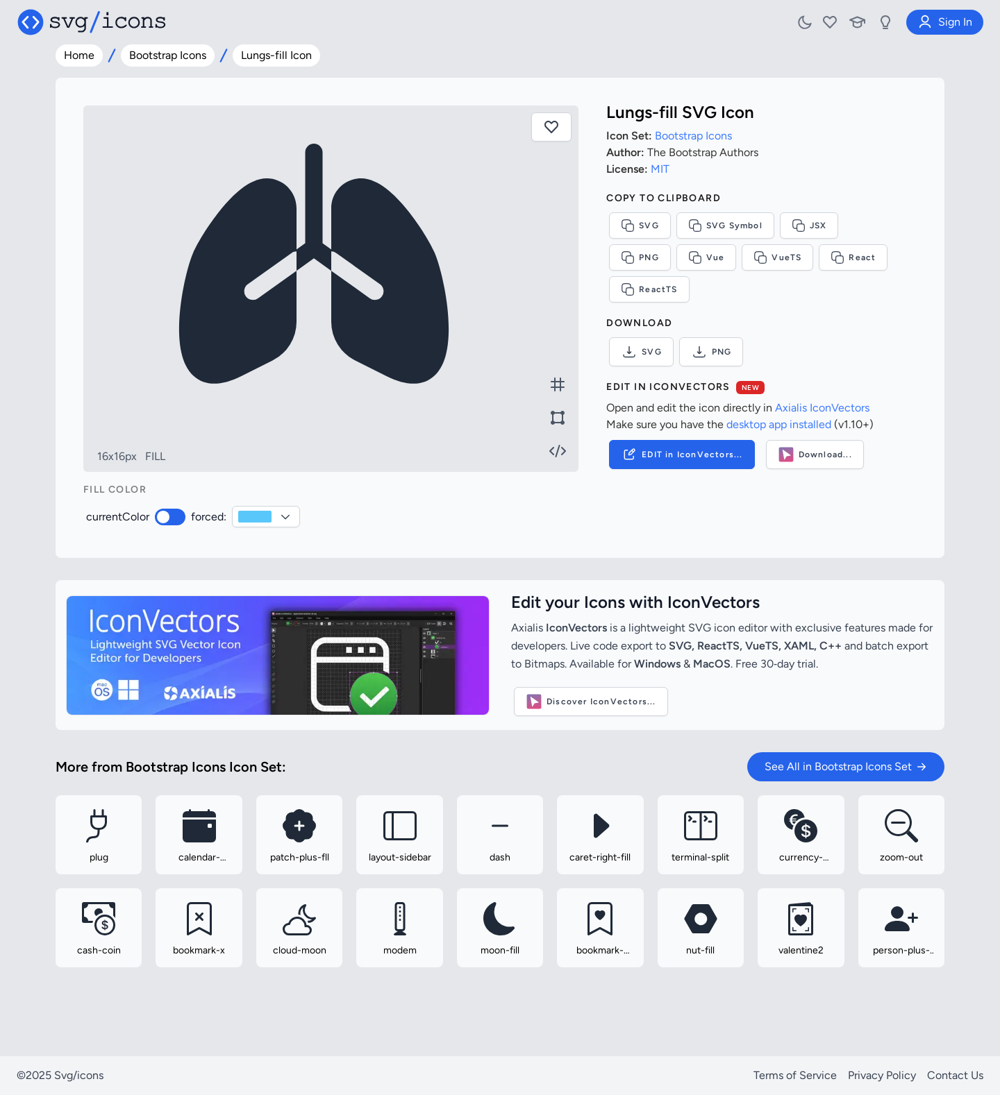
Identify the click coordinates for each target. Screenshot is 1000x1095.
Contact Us (955, 1075)
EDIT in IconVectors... (681, 454)
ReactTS (649, 289)
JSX (809, 225)
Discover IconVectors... (591, 701)
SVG (640, 225)
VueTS (777, 257)
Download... (815, 454)
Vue (706, 257)
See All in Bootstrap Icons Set (846, 766)
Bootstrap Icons (167, 55)
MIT (660, 169)
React (853, 257)
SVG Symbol (725, 225)
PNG (640, 257)
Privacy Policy (882, 1075)
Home (79, 55)
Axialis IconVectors (822, 407)
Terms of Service (795, 1075)
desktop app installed (778, 424)
